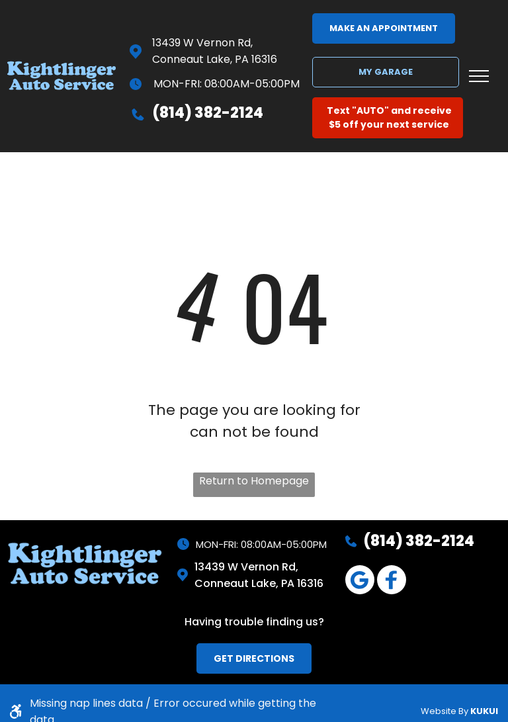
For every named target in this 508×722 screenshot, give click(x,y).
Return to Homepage (254, 480)
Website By (444, 711)
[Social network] (391, 581)
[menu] (479, 76)
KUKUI (484, 711)
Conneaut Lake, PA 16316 (214, 59)
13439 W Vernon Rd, (202, 42)
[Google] (359, 581)
